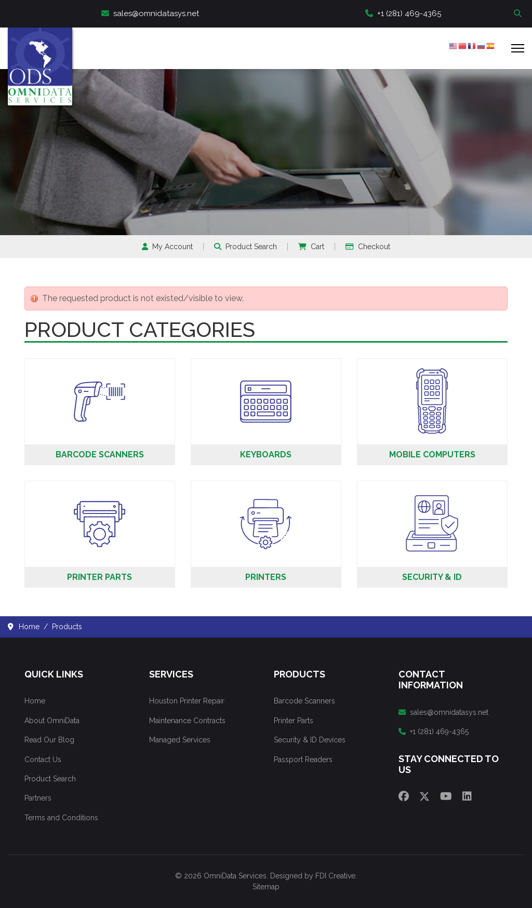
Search (519, 13)
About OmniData (51, 720)
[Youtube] (446, 796)
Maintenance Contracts (187, 720)
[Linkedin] (467, 796)
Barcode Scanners (100, 454)
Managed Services (179, 740)
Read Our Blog (49, 740)
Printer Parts (99, 577)
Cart (311, 246)
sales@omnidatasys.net (150, 13)
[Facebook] (403, 796)
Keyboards (265, 454)
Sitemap (266, 887)
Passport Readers (303, 759)
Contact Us (42, 759)
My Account (167, 246)
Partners (37, 798)
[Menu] (517, 48)
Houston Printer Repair (186, 701)
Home (34, 701)
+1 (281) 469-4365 (403, 13)
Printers (265, 577)
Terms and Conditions (61, 818)
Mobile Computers (432, 454)
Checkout (367, 246)
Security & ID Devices (309, 740)
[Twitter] (424, 796)
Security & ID (432, 577)
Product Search (245, 246)
